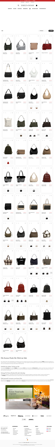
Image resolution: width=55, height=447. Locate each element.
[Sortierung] (43, 31)
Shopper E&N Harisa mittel (44, 213)
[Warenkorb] (36, 5)
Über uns (14, 428)
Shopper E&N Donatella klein (44, 81)
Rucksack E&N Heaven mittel (44, 185)
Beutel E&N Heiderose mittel (5, 323)
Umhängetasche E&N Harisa (5, 213)
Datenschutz (15, 432)
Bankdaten (26, 430)
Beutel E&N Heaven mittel (31, 185)
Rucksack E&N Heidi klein (18, 296)
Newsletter (38, 430)
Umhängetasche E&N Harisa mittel (18, 213)
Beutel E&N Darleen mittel (18, 81)
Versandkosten (27, 428)
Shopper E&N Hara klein (6, 185)
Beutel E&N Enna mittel (18, 102)
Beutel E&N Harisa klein (32, 213)
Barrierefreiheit (15, 433)
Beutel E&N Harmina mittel (31, 158)
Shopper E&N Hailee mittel (31, 130)
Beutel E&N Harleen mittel (18, 240)
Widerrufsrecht (15, 430)
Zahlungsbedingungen (28, 429)
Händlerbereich (38, 434)
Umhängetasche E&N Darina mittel (6, 81)
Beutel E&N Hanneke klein (44, 240)
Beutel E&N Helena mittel (6, 351)
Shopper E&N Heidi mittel (45, 268)
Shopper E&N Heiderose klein (18, 323)
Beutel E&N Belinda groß (18, 53)
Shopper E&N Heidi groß (6, 296)
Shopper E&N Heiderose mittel (31, 323)
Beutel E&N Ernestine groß (31, 102)
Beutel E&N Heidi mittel (31, 268)
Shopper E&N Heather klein (31, 296)
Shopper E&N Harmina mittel (44, 158)
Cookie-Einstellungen (28, 435)
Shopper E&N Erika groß (32, 81)
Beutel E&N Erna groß (44, 102)
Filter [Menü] (51, 30)
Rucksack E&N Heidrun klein (44, 296)
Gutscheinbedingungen (28, 432)
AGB (14, 429)
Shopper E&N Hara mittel (19, 185)
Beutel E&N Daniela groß (5, 53)
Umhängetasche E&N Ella (31, 53)
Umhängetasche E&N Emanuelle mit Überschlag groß (6, 102)
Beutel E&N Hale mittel (5, 240)
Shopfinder (22, 2)
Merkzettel (27, 2)
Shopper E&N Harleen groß (31, 240)
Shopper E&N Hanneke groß (5, 268)
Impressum (15, 434)
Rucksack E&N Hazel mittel (44, 323)
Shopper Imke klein (45, 52)
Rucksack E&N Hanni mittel (5, 158)
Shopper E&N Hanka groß (18, 268)
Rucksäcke (4, 375)
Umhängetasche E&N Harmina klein (19, 158)
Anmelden (27, 400)
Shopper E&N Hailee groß (44, 130)
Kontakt (37, 428)
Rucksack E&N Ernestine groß (5, 130)
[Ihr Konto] (32, 2)
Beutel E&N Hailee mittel (19, 130)
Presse (37, 429)
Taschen (43, 361)
